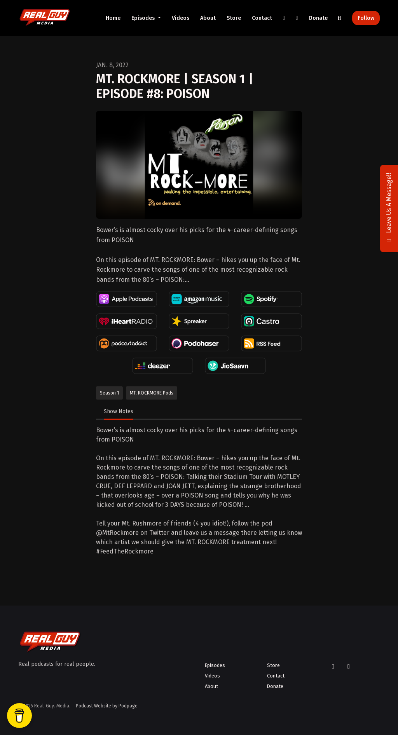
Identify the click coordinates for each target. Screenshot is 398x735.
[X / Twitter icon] (333, 666)
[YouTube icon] (349, 666)
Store (234, 18)
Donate (318, 18)
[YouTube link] (297, 18)
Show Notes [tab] (118, 411)
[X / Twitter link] (284, 18)
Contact (262, 18)
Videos (180, 18)
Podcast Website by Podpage (107, 706)
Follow (366, 18)
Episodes (143, 18)
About (208, 18)
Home (113, 18)
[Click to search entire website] (339, 18)
